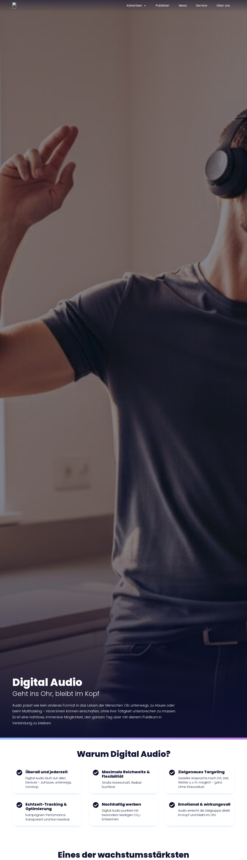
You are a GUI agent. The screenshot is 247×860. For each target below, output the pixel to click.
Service (201, 5)
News (183, 5)
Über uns (223, 5)
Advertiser (134, 5)
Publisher (162, 5)
